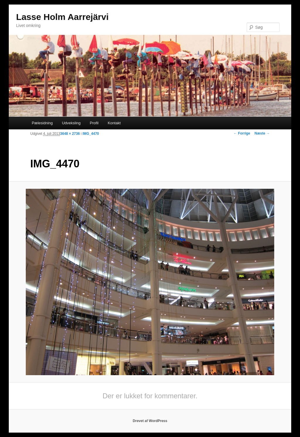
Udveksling (71, 123)
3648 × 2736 (70, 134)
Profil (94, 123)
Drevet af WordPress (150, 421)
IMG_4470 (91, 134)
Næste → (262, 133)
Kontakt (114, 123)
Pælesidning (42, 123)
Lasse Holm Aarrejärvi (62, 17)
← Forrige (241, 133)
